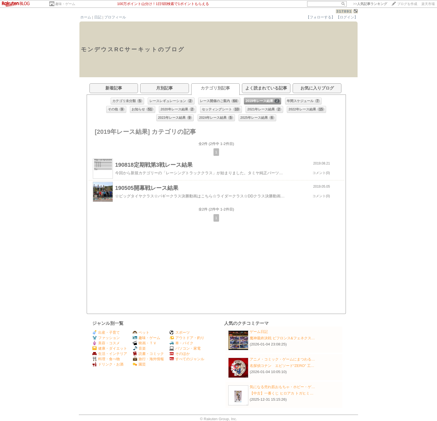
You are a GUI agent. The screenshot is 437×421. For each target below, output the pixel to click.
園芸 (139, 364)
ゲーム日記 (259, 332)
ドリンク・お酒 (107, 364)
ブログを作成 (407, 4)
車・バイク (181, 343)
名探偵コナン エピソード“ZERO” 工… (282, 366)
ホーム (85, 17)
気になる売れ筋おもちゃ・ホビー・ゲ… (282, 387)
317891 (344, 11)
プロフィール (115, 17)
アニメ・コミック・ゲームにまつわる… (282, 359)
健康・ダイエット (109, 348)
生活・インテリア (109, 354)
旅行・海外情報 (148, 359)
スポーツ (179, 332)
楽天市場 (428, 4)
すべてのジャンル (186, 359)
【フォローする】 (320, 17)
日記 (97, 17)
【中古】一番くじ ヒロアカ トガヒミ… (282, 393)
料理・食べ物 (106, 359)
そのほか (179, 354)
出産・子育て (106, 332)
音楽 (139, 348)
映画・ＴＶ (145, 343)
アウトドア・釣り (186, 338)
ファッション (106, 338)
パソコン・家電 (185, 348)
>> (370, 4)
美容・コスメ (106, 343)
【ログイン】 (347, 17)
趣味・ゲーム (65, 4)
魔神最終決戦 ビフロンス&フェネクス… (282, 338)
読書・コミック (148, 354)
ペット (141, 332)
